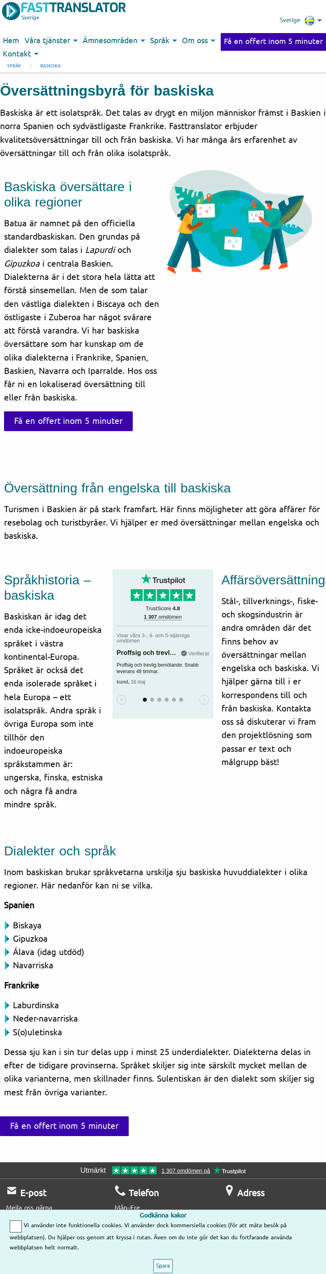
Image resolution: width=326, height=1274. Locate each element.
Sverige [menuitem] (297, 20)
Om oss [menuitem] (195, 41)
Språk (14, 66)
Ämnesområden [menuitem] (110, 41)
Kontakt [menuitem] (17, 54)
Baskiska (50, 66)
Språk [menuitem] (159, 41)
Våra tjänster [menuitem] (47, 41)
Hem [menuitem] (11, 41)
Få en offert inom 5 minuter (273, 42)
